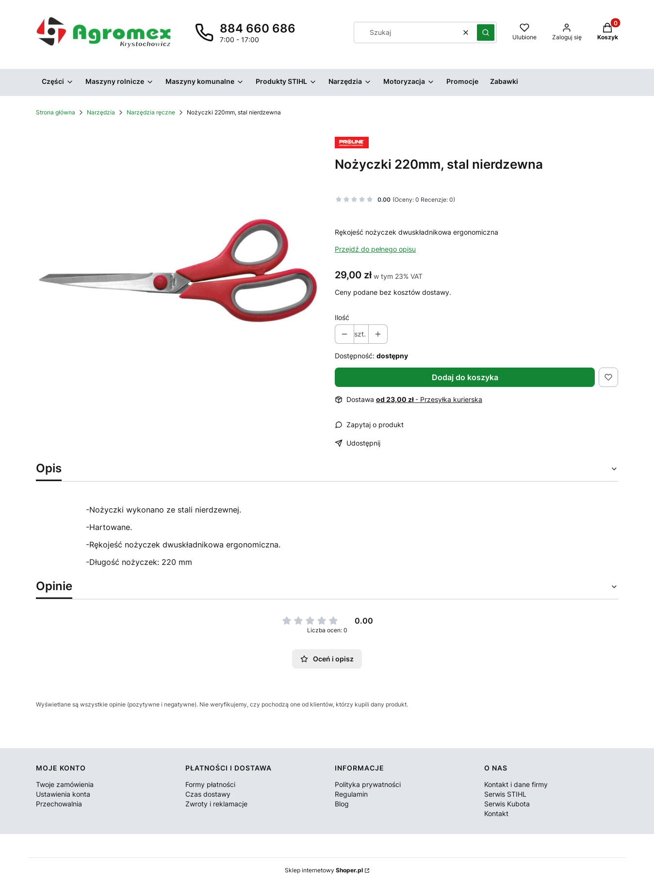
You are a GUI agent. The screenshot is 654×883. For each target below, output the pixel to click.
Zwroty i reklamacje (216, 804)
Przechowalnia (59, 804)
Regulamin (351, 794)
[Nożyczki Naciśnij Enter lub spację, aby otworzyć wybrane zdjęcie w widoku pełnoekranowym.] (177, 270)
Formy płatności (210, 784)
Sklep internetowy (324, 870)
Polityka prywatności (368, 784)
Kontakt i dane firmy (516, 784)
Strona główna (55, 112)
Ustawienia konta (63, 794)
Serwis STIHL (505, 794)
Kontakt (496, 813)
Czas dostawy (207, 794)
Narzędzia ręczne (151, 112)
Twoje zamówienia (65, 784)
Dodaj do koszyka (465, 377)
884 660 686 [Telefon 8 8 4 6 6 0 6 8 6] (257, 28)
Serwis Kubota (507, 804)
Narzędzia (101, 112)
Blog (342, 804)
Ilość (342, 317)
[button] (485, 32)
